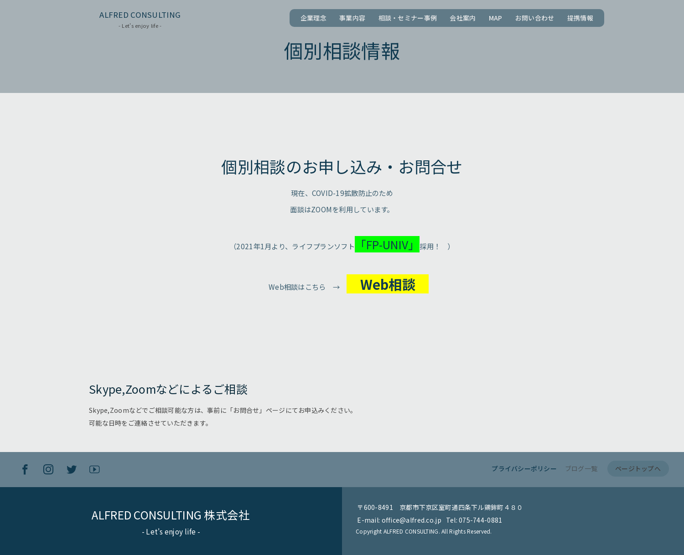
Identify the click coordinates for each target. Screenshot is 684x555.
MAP (496, 17)
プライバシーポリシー (524, 468)
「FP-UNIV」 (394, 244)
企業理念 (313, 17)
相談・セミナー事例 (407, 17)
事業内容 (352, 17)
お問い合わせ (534, 17)
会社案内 (463, 17)
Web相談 (395, 283)
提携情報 (580, 17)
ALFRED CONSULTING (140, 14)
